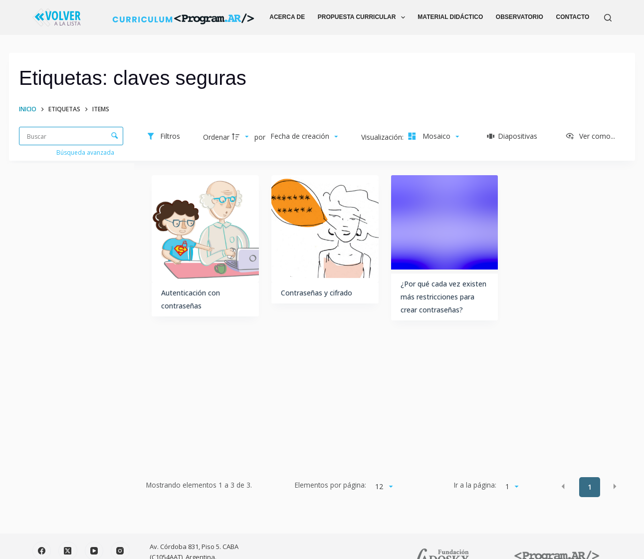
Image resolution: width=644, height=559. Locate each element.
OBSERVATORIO (519, 16)
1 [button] (590, 487)
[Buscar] (608, 17)
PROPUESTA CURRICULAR (363, 17)
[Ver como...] (590, 137)
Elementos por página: (330, 485)
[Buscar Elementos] (71, 136)
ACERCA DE (287, 16)
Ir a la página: (475, 485)
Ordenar (216, 137)
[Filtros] (163, 137)
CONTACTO (573, 16)
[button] (563, 486)
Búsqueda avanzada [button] (86, 152)
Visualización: (383, 137)
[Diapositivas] (512, 137)
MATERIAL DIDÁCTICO (450, 16)
